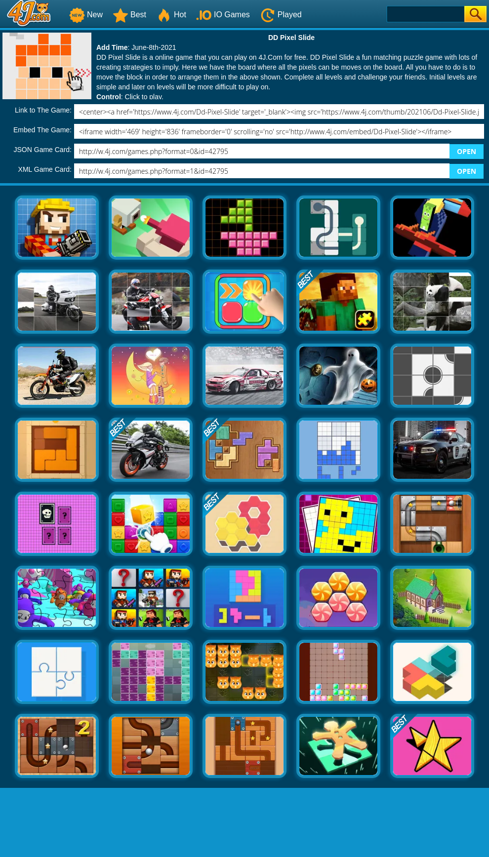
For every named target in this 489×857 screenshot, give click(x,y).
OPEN (466, 151)
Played (281, 14)
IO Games (223, 14)
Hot (171, 14)
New (86, 14)
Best (129, 14)
